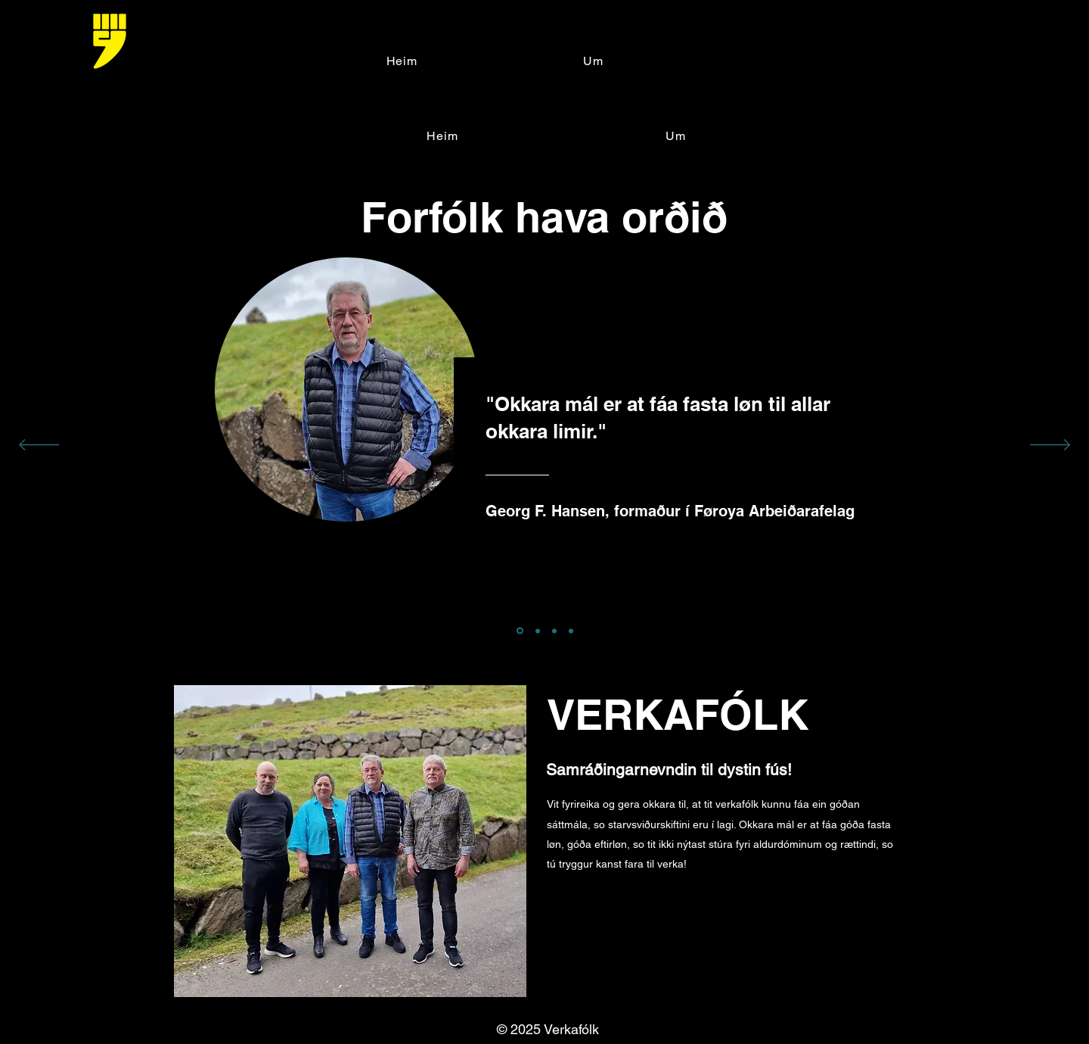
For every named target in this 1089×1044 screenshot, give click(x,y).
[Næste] (1050, 446)
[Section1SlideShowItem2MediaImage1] (537, 630)
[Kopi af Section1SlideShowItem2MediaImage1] (571, 630)
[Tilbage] (39, 446)
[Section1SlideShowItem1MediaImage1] (520, 631)
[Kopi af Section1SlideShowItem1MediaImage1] (554, 630)
